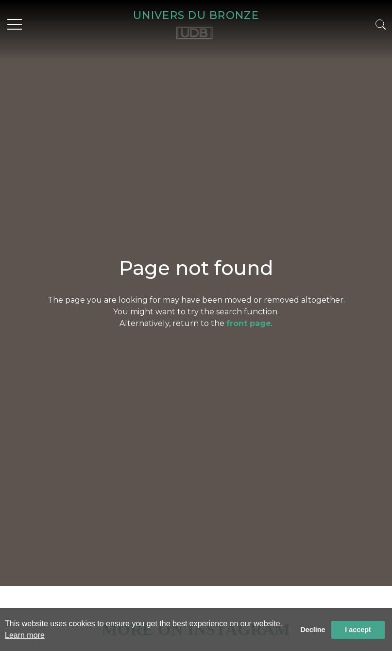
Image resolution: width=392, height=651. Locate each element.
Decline (312, 630)
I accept (358, 630)
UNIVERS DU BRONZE (196, 15)
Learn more (25, 635)
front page (248, 323)
